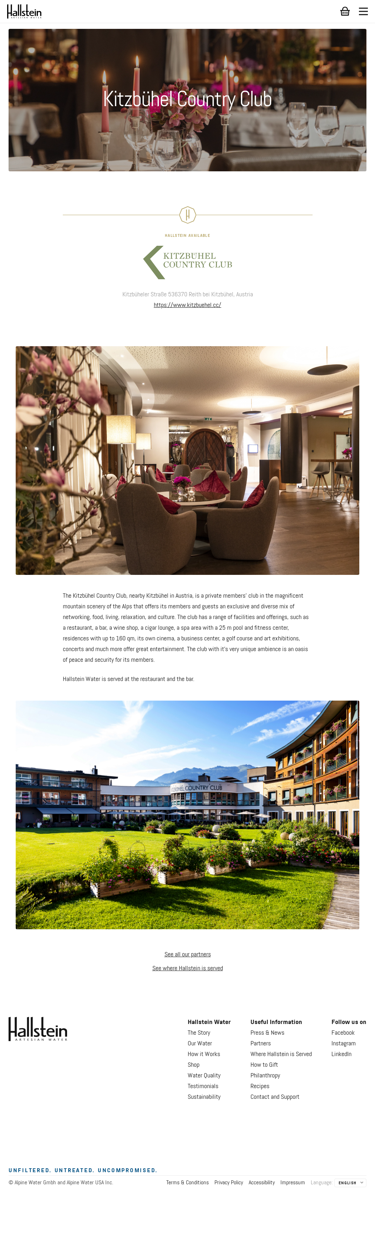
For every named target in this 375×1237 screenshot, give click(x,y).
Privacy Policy (228, 1183)
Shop (193, 1065)
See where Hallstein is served (187, 968)
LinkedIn (341, 1054)
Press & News (267, 1033)
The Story (199, 1033)
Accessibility (262, 1183)
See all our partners (187, 954)
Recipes (259, 1086)
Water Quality (204, 1075)
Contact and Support (274, 1097)
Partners (260, 1043)
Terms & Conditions (187, 1183)
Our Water (200, 1043)
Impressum (292, 1183)
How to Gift (264, 1065)
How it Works (204, 1054)
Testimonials (203, 1086)
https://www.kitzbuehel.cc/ (187, 305)
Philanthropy (265, 1075)
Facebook (343, 1033)
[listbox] (350, 1183)
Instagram (343, 1043)
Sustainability (204, 1097)
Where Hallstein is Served (281, 1054)
